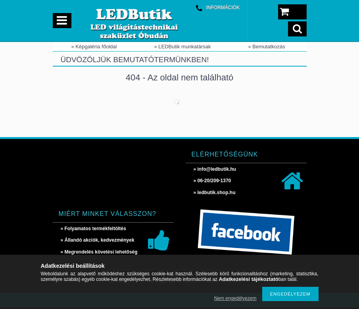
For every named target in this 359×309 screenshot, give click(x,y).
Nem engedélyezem (235, 298)
